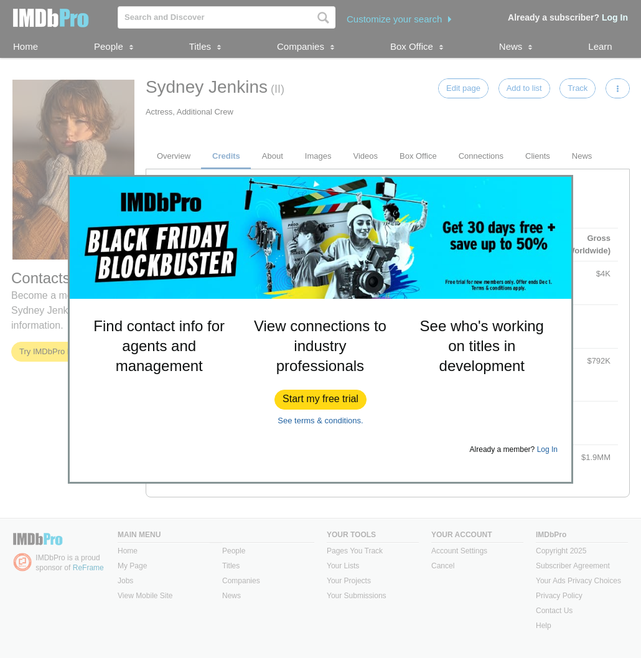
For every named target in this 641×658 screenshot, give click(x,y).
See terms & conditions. (320, 420)
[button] (320, 399)
